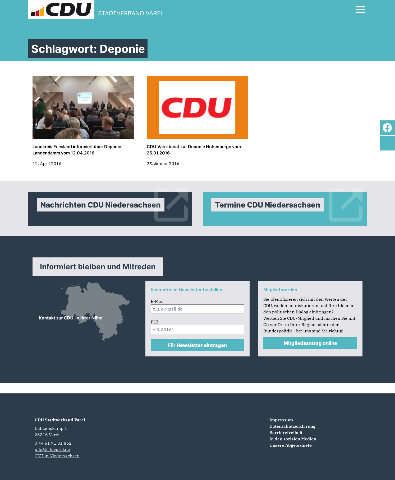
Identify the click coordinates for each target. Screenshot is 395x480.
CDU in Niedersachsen (57, 455)
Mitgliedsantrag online (310, 343)
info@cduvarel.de (52, 449)
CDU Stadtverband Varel (60, 419)
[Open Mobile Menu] (360, 9)
